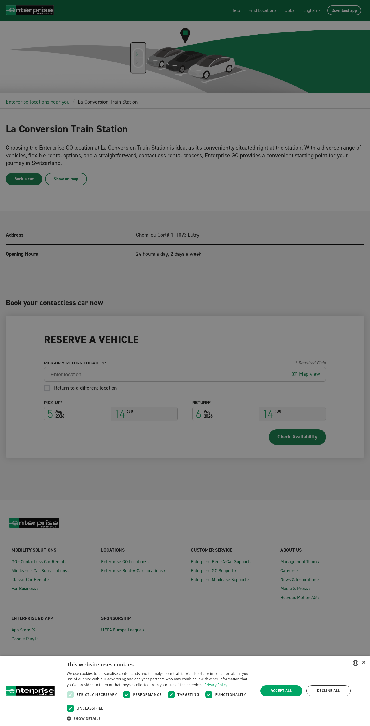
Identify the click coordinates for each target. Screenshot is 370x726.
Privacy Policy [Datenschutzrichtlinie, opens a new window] (215, 684)
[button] (160, 718)
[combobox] (355, 663)
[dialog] (185, 691)
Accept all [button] (281, 690)
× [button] (363, 663)
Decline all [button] (328, 690)
